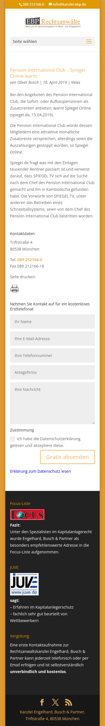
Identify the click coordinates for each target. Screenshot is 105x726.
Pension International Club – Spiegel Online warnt (47, 73)
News (75, 82)
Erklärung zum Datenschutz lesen (40, 471)
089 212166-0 (33, 4)
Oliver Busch (28, 82)
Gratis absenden (67, 457)
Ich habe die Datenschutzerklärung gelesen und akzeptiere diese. (45, 442)
